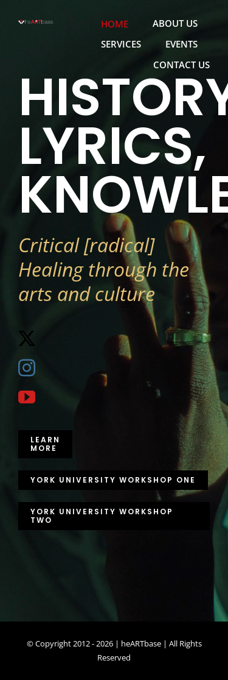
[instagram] (26, 368)
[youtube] (26, 397)
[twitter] (26, 338)
